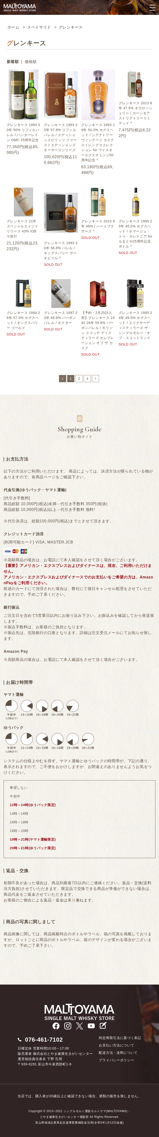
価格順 (31, 62)
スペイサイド (39, 27)
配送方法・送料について (118, 1053)
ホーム (13, 27)
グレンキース (71, 27)
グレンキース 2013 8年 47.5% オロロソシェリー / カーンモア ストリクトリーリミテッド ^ (136, 113)
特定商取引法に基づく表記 (120, 1038)
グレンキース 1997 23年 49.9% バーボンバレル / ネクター (60, 318)
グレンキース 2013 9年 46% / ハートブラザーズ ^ (98, 226)
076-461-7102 (44, 1039)
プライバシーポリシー (116, 1060)
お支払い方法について (116, 1045)
